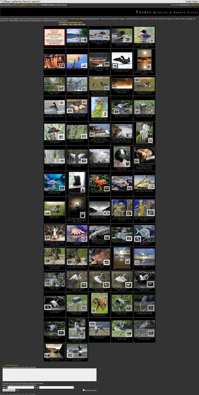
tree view (175, 5)
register (18, 383)
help (17, 390)
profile (14, 5)
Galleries (34, 5)
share (16, 365)
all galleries (23, 5)
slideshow (194, 5)
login (11, 383)
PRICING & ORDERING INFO (70, 23)
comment (8, 365)
